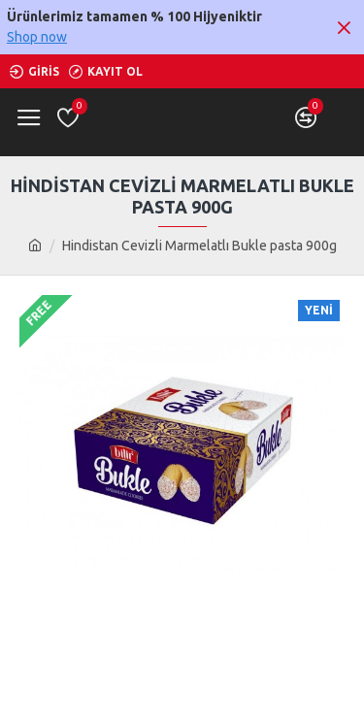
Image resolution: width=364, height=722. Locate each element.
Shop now (37, 37)
